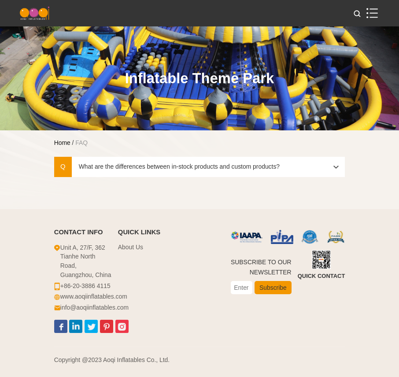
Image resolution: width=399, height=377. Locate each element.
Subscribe (273, 287)
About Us (130, 247)
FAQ (81, 142)
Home (62, 142)
